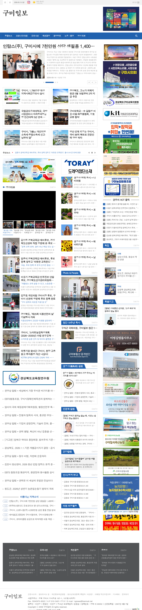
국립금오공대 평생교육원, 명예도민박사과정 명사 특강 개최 (122, 223)
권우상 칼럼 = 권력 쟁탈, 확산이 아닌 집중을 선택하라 (30, 431)
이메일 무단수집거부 (103, 594)
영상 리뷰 (81, 35)
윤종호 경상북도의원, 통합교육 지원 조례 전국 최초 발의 (80, 516)
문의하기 (125, 594)
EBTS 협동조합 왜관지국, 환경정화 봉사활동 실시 (29, 472)
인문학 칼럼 (69, 409)
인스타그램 (29, 2)
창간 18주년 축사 (71, 322)
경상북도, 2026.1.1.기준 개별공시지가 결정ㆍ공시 (30, 448)
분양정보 (57, 35)
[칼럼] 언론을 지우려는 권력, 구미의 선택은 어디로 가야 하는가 (80, 443)
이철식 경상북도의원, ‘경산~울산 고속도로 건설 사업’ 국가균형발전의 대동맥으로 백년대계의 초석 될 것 (80, 520)
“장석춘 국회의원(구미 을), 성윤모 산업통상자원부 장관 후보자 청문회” (113, 556)
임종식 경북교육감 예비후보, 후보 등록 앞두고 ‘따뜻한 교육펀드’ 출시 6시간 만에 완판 (48, 153)
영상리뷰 (10, 187)
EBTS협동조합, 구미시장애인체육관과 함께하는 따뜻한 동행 (30, 399)
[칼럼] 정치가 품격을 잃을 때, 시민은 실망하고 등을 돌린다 (122, 204)
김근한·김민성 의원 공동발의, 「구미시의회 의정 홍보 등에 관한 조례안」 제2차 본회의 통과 (80, 512)
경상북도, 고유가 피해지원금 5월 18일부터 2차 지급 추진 (122, 239)
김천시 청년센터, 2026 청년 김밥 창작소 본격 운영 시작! (30, 464)
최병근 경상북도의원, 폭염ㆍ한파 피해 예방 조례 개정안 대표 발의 (80, 524)
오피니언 (35, 35)
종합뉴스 (8, 35)
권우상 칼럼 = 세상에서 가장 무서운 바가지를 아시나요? (30, 390)
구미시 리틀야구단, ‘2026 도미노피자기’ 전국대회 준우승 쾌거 (122, 216)
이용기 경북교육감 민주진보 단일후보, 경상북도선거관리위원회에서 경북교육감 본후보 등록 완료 (22, 571)
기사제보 (116, 594)
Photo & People (70, 273)
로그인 (134, 2)
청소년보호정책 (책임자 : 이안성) (80, 594)
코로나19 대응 (22, 35)
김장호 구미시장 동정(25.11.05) (76, 498)
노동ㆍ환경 (69, 35)
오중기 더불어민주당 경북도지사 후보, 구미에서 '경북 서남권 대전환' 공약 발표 (122, 227)
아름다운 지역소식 (29, 497)
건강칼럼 (67, 451)
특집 (107, 245)
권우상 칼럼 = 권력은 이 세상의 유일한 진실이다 (29, 480)
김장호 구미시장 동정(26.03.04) (76, 481)
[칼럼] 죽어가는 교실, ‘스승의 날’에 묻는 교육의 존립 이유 (122, 220)
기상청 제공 (39, 3)
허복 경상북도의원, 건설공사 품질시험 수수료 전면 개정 (80, 528)
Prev (92, 82)
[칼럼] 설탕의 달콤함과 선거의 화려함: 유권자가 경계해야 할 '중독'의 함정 (122, 231)
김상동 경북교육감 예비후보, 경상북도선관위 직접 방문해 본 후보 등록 (22, 556)
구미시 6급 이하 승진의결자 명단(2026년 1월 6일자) (80, 489)
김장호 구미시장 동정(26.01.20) (76, 485)
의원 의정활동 (70, 505)
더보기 (31, 550)
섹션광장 (46, 35)
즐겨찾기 (10, 2)
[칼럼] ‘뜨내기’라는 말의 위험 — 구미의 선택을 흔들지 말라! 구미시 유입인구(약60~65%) (80, 435)
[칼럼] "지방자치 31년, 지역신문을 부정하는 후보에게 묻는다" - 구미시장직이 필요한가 (122, 212)
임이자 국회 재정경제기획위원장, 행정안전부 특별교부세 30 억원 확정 (30, 407)
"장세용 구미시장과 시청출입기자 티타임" (113, 563)
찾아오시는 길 (44, 594)
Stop (89, 82)
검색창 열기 (136, 36)
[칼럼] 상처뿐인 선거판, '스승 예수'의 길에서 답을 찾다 (52, 563)
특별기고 (109, 301)
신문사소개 (32, 594)
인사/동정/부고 (70, 475)
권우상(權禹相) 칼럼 (73, 366)
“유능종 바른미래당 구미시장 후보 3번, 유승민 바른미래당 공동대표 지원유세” (114, 571)
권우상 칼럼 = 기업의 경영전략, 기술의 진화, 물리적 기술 (30, 423)
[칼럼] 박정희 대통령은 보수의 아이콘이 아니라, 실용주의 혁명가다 (80, 439)
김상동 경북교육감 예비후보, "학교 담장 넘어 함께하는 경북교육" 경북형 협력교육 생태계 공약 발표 (122, 235)
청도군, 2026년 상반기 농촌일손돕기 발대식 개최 (29, 488)
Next (95, 82)
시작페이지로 (5, 2)
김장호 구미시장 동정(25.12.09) (76, 493)
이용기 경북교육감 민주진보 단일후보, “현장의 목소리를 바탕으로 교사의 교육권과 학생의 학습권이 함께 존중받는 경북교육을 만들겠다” (122, 208)
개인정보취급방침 (58, 594)
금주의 (121, 200)
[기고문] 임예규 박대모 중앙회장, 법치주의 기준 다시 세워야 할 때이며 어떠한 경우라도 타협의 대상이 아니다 (30, 439)
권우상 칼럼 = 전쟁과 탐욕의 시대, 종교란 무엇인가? (30, 415)
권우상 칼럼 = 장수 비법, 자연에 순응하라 (25, 456)
